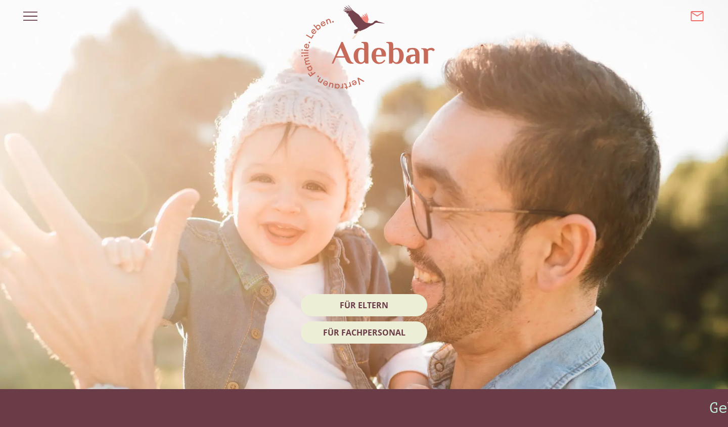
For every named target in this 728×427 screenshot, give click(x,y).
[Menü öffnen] (30, 16)
